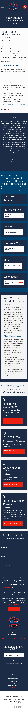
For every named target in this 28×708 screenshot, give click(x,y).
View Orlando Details (13, 232)
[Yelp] (14, 638)
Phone (3, 556)
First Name (4, 547)
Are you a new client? (6, 565)
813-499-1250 (14, 634)
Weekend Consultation (13, 484)
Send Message (14, 609)
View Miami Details (12, 265)
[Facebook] (3, 638)
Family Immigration (14, 666)
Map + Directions (14, 687)
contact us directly (10, 157)
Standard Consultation (13, 421)
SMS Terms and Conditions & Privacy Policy (14, 586)
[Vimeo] (21, 638)
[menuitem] (7, 703)
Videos (14, 669)
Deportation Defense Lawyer (14, 663)
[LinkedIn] (10, 638)
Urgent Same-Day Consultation (14, 451)
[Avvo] (25, 638)
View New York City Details (14, 249)
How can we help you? (7, 570)
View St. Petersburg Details (14, 215)
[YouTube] (17, 638)
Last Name (4, 552)
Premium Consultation (12, 523)
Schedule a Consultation (14, 655)
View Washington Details (14, 282)
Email (2, 561)
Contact (14, 674)
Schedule (14, 671)
